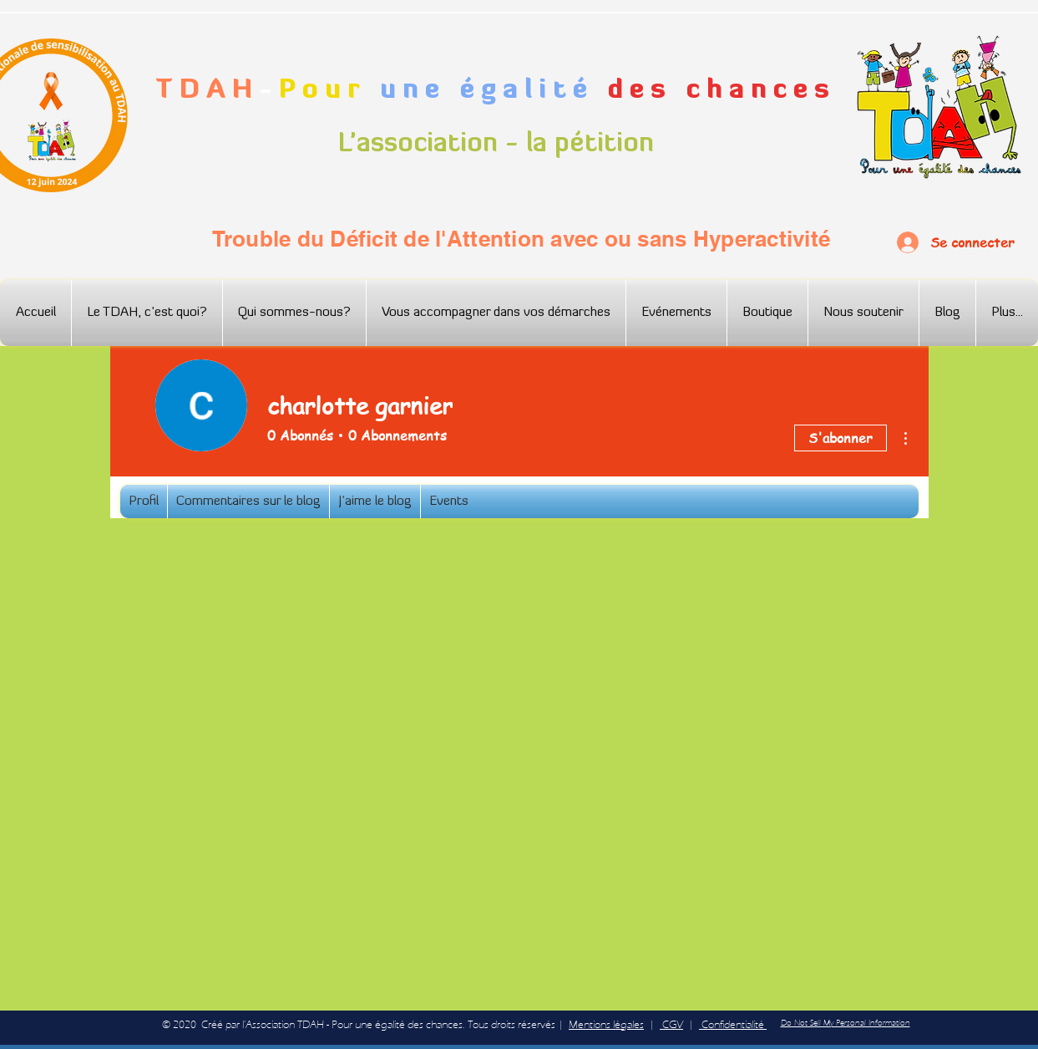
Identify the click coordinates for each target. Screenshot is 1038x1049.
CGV (671, 1024)
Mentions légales (606, 1024)
